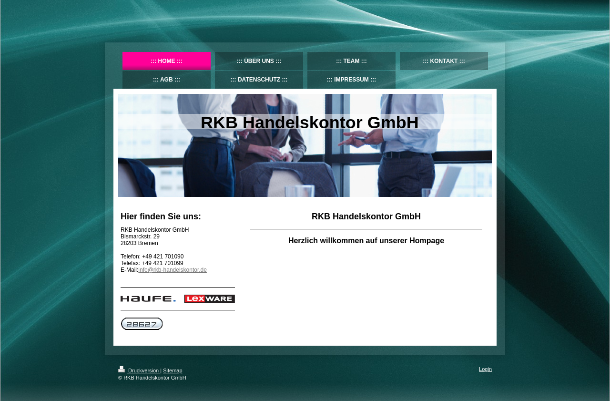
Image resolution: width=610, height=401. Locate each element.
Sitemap (172, 370)
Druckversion (139, 370)
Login (485, 369)
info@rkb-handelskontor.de (172, 270)
